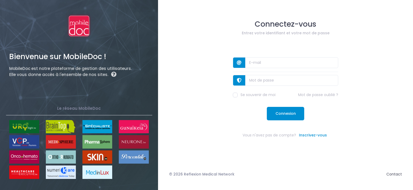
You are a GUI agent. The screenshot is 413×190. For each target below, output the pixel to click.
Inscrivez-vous (313, 135)
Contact (394, 174)
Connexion (286, 113)
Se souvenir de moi (254, 94)
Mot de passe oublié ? (318, 94)
